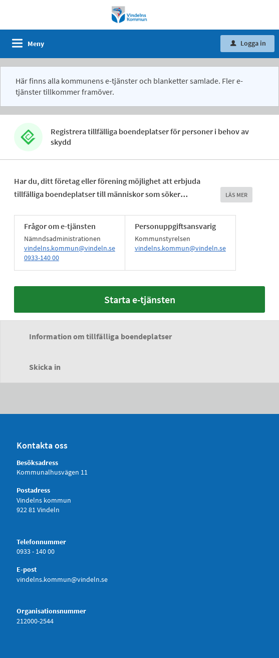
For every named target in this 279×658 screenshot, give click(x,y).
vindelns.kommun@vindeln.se (69, 248)
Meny (36, 43)
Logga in (248, 43)
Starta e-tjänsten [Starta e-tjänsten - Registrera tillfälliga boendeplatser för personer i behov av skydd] (139, 299)
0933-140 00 (41, 257)
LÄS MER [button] (236, 194)
